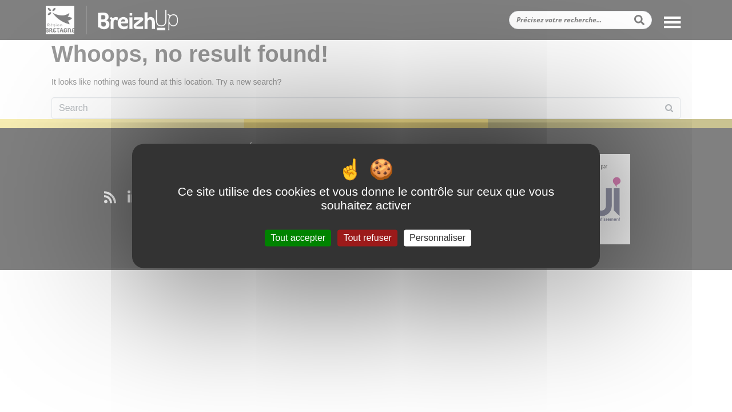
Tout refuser (367, 238)
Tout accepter (297, 238)
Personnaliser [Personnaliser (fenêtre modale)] (437, 238)
